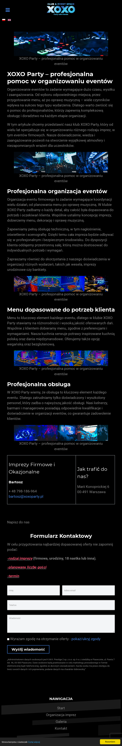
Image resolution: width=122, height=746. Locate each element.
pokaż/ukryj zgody (85, 639)
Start (61, 708)
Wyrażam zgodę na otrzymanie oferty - (53, 639)
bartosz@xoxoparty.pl (26, 496)
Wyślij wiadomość (28, 649)
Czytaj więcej (34, 742)
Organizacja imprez (61, 715)
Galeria (61, 722)
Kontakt (61, 728)
